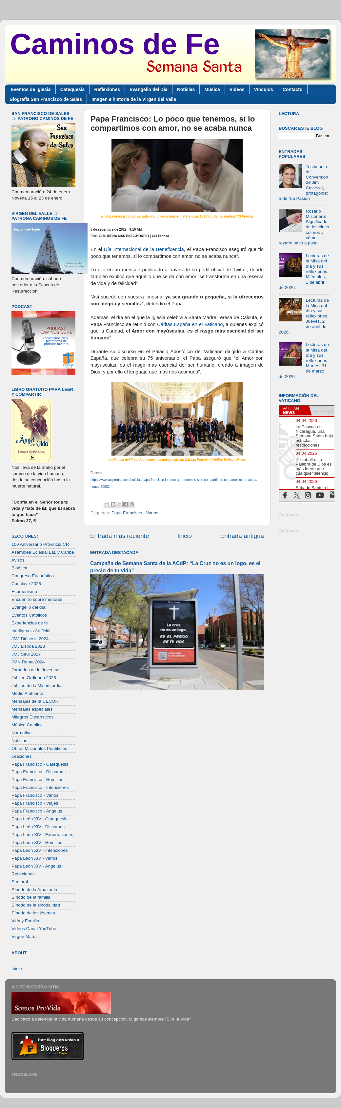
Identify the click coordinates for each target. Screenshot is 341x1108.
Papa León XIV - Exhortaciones (42, 834)
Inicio (184, 535)
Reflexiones (107, 89)
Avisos (18, 560)
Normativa (21, 732)
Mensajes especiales (31, 709)
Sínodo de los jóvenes (33, 912)
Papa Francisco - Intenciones (40, 787)
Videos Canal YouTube (33, 928)
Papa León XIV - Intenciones (39, 850)
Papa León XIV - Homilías (36, 842)
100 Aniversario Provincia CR (40, 544)
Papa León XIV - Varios (34, 858)
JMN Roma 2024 (28, 661)
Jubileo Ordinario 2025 (33, 677)
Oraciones (21, 756)
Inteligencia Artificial (30, 630)
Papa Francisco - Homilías (37, 779)
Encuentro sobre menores (36, 599)
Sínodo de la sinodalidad (35, 905)
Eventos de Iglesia (31, 89)
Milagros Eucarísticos (32, 717)
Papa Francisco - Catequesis (39, 764)
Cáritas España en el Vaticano (190, 324)
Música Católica (27, 724)
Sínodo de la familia (30, 897)
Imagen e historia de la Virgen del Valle (133, 99)
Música (212, 89)
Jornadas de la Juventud (35, 669)
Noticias (186, 89)
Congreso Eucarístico (32, 575)
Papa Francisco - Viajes (34, 803)
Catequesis (72, 89)
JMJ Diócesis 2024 (30, 638)
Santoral (19, 881)
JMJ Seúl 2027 (26, 654)
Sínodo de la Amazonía (34, 889)
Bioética (19, 567)
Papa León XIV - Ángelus (36, 866)
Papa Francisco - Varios (134, 512)
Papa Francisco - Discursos (38, 771)
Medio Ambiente (27, 693)
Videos (237, 89)
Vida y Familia (25, 920)
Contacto (293, 89)
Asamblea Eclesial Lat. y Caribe (42, 552)
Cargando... (290, 514)
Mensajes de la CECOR (34, 701)
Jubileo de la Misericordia (36, 685)
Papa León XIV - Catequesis (39, 818)
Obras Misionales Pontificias (39, 748)
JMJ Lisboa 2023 (28, 646)
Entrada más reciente (119, 535)
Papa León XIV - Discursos (38, 826)
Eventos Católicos (29, 615)
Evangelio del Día (149, 89)
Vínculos (263, 89)
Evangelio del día (28, 607)
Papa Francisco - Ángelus (36, 811)
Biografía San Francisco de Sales (46, 99)
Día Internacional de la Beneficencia (144, 249)
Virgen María (24, 936)
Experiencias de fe (29, 623)
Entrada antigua (242, 535)
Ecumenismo (24, 591)
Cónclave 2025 (26, 583)
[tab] (294, 410)
